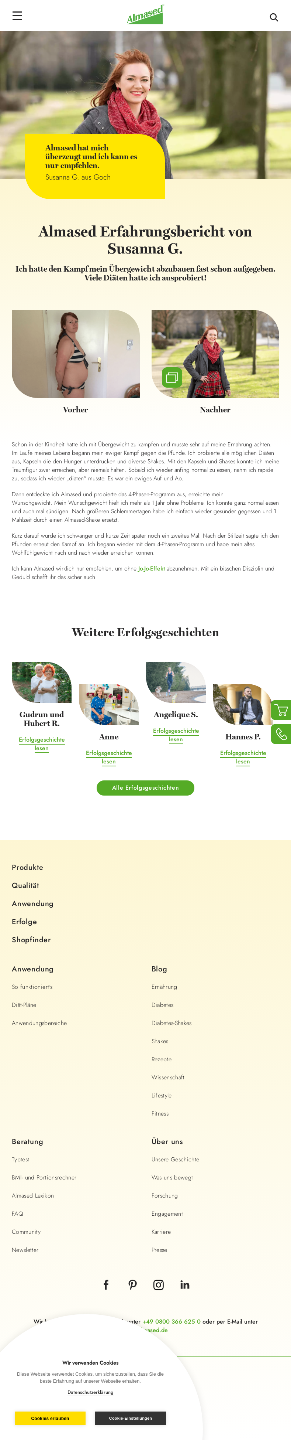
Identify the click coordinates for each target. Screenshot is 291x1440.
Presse (159, 1250)
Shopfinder (31, 940)
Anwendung (33, 903)
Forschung (165, 1195)
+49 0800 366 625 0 (171, 1321)
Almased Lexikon (33, 1195)
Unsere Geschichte (176, 1159)
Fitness (160, 1113)
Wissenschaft (168, 1077)
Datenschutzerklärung (90, 1392)
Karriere (161, 1232)
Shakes (160, 1041)
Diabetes (163, 1005)
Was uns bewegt (172, 1177)
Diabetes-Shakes (172, 1023)
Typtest (20, 1159)
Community (26, 1232)
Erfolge (24, 921)
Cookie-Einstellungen (130, 1418)
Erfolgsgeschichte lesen (42, 743)
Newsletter (25, 1250)
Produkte (27, 867)
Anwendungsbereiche (39, 1023)
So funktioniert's (32, 987)
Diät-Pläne (24, 1005)
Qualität (25, 885)
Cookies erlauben (50, 1418)
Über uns (167, 1141)
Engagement (167, 1213)
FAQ (17, 1213)
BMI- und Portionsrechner (44, 1177)
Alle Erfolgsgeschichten (145, 787)
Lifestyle (162, 1095)
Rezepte (162, 1059)
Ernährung (164, 987)
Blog (159, 969)
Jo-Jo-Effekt (151, 568)
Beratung (27, 1141)
